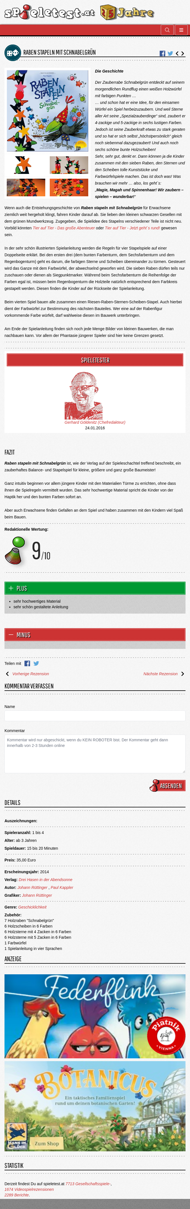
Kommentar (14, 730)
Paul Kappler (62, 887)
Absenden (168, 786)
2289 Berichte (16, 1195)
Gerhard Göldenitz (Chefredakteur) (95, 422)
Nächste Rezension (165, 674)
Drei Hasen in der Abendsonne (46, 879)
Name (9, 706)
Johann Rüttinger (32, 887)
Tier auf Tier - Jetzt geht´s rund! (132, 228)
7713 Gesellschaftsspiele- (87, 1184)
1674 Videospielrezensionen (29, 1189)
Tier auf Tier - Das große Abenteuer (64, 228)
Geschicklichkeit (32, 907)
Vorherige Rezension (26, 674)
